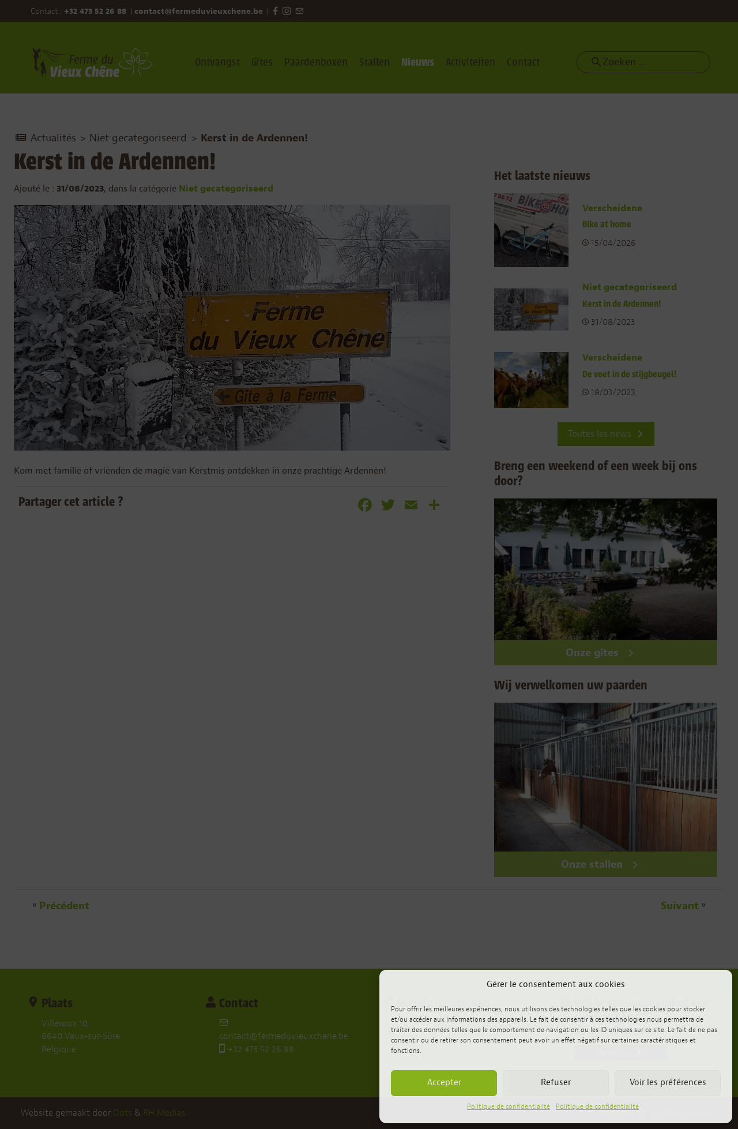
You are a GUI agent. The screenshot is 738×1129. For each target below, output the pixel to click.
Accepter (444, 1082)
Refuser (556, 1082)
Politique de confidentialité (508, 1106)
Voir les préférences (668, 1082)
